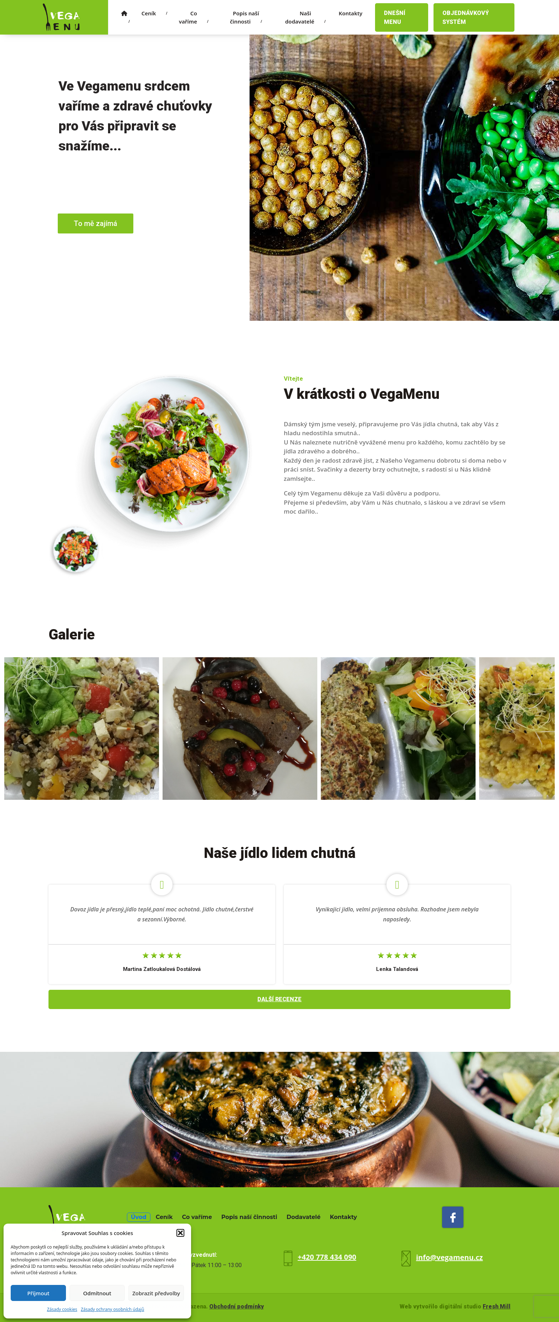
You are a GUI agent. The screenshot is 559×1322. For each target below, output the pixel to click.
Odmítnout (97, 1293)
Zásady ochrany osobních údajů (112, 1309)
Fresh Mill (497, 1306)
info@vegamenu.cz (449, 1257)
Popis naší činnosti (246, 17)
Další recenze (279, 999)
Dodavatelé (303, 1217)
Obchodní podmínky (236, 1306)
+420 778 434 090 (327, 1257)
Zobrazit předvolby (156, 1293)
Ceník (155, 13)
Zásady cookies (62, 1309)
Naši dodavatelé (305, 17)
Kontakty (351, 13)
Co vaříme (194, 17)
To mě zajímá (95, 223)
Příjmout (38, 1293)
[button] (180, 1232)
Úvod (139, 1217)
